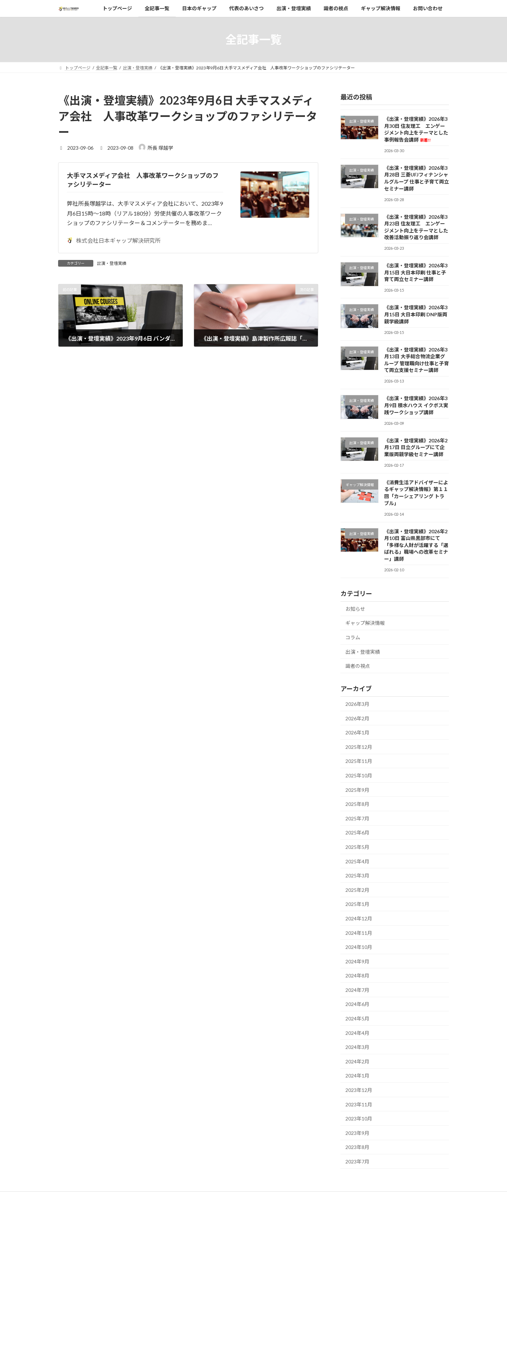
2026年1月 (357, 732)
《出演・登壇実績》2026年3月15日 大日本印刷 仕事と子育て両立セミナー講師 (415, 272)
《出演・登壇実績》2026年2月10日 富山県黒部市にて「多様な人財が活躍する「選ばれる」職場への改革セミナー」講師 (416, 544)
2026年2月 (357, 718)
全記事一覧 (206, 1238)
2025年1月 (357, 904)
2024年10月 (358, 947)
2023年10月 (358, 1119)
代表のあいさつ (211, 1262)
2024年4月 (357, 1033)
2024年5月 (357, 1018)
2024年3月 (357, 1047)
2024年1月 (357, 1076)
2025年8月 (357, 804)
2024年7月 (357, 990)
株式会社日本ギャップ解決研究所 (114, 240)
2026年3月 (357, 704)
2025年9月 (357, 790)
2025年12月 (358, 747)
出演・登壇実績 (111, 263)
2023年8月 (357, 1147)
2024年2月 (357, 1061)
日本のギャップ (211, 1250)
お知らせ (355, 609)
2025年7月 (357, 818)
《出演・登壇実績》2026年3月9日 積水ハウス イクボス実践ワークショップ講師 (416, 405)
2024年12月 (358, 918)
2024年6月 (357, 1004)
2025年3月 (357, 875)
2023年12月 (358, 1090)
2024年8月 (357, 976)
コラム (352, 637)
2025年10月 (358, 775)
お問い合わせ (208, 1324)
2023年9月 (357, 1133)
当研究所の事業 (215, 1275)
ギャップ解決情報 (365, 623)
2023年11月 (358, 1104)
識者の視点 (357, 666)
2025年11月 (358, 761)
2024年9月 (357, 961)
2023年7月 (357, 1161)
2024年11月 (358, 933)
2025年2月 (357, 890)
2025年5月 (357, 847)
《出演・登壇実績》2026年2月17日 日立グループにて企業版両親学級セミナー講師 (415, 447)
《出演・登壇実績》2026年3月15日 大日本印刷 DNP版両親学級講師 (415, 314)
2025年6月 (357, 833)
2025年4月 (357, 861)
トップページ (208, 1226)
